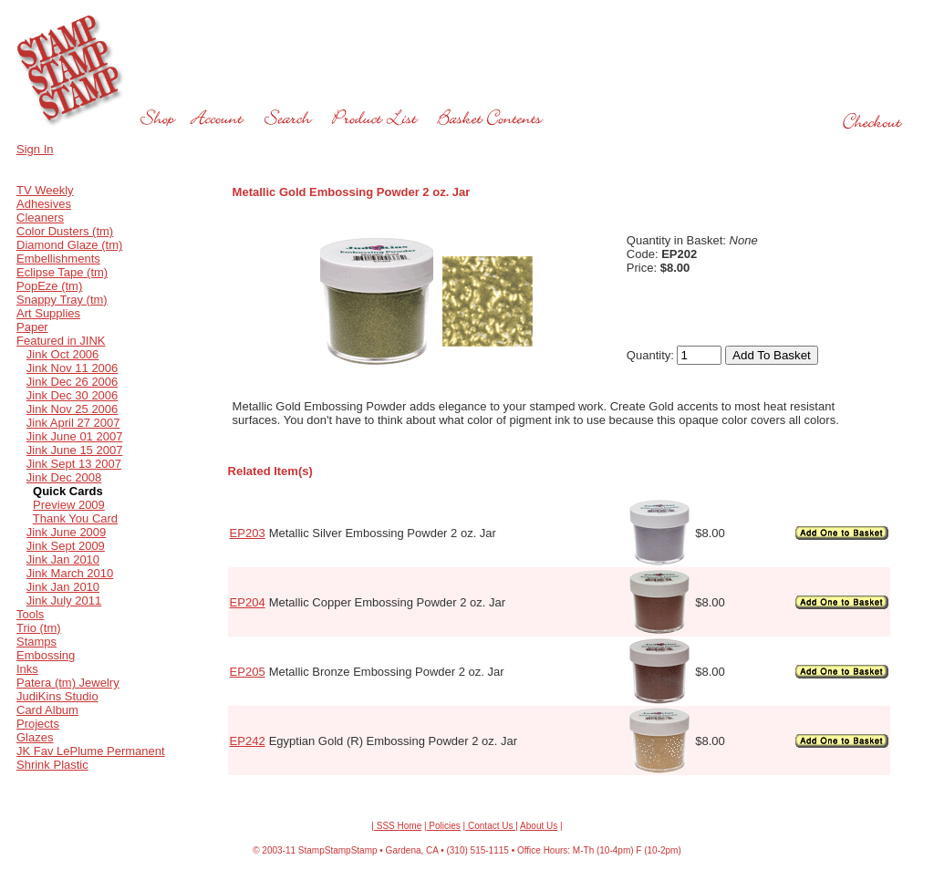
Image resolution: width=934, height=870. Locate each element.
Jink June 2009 (66, 532)
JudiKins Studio (57, 696)
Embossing (45, 655)
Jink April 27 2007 (73, 423)
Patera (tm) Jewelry (67, 682)
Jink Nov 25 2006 (72, 409)
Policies (444, 826)
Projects (37, 723)
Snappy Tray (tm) (62, 299)
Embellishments (58, 258)
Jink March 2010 (69, 573)
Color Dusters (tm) (64, 231)
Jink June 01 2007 (74, 436)
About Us (538, 826)
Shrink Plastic (52, 765)
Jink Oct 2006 (62, 354)
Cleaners (40, 217)
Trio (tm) (38, 628)
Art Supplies (48, 313)
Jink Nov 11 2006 (72, 368)
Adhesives (43, 204)
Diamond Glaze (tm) (69, 245)
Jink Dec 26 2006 (72, 381)
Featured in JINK (61, 340)
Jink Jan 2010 (62, 559)
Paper (32, 327)
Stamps (36, 641)
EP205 (247, 671)
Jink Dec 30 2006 (72, 395)
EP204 (247, 602)
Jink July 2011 (63, 600)
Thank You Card (75, 518)
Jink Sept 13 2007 (73, 464)
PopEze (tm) (49, 286)
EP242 (247, 741)
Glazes (34, 737)
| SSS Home (396, 826)
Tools (30, 614)
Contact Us (490, 826)
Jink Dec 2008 (63, 477)
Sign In (34, 149)
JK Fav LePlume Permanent (90, 751)
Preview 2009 (69, 505)
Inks (27, 669)
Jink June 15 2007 (74, 450)
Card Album (47, 710)
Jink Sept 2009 (65, 546)
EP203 (247, 533)
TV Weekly (45, 190)
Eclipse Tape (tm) (62, 272)
